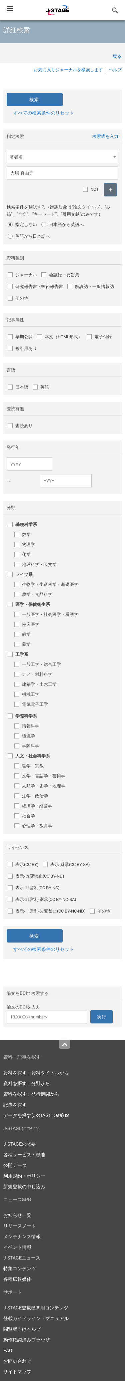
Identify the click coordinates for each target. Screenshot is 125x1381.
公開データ (15, 1165)
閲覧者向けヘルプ (22, 1329)
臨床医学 (30, 624)
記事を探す (15, 1104)
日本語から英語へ (66, 224)
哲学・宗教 (33, 766)
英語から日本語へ (32, 236)
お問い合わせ (17, 1361)
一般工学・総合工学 (41, 664)
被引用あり (26, 348)
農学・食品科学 (37, 594)
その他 (21, 298)
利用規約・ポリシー (24, 1176)
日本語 (21, 387)
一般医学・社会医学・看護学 (50, 614)
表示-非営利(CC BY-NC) (37, 888)
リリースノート (19, 1226)
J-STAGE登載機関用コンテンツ (35, 1307)
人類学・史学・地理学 (43, 786)
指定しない (26, 224)
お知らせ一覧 (17, 1215)
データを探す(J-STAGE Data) (36, 1115)
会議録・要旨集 (64, 275)
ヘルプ (115, 70)
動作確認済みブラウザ (26, 1339)
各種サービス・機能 (24, 1154)
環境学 (28, 736)
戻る (117, 56)
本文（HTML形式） (63, 337)
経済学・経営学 (37, 806)
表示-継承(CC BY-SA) (70, 864)
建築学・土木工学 (39, 684)
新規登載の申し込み (24, 1186)
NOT (94, 189)
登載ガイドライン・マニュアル (36, 1318)
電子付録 (103, 337)
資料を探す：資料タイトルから (36, 1072)
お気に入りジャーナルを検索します (68, 70)
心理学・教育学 (37, 826)
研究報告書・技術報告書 (39, 286)
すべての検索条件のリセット (43, 113)
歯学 (26, 634)
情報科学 (30, 726)
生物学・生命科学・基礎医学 (50, 584)
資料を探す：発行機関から (31, 1094)
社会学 (28, 816)
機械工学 (30, 694)
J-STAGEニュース (21, 1257)
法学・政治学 (35, 796)
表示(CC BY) (26, 864)
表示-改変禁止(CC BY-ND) (39, 876)
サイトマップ (17, 1371)
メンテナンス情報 (22, 1236)
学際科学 (30, 746)
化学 (26, 554)
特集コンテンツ (19, 1268)
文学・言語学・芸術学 (43, 776)
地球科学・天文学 (39, 564)
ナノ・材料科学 (37, 674)
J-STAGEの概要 (19, 1144)
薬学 (26, 644)
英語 (44, 387)
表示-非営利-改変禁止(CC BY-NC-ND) (50, 911)
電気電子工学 (35, 704)
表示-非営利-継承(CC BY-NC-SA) (45, 899)
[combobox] (62, 156)
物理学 (28, 544)
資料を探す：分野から (26, 1083)
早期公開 (24, 337)
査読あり (24, 425)
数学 (26, 534)
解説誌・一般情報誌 (94, 286)
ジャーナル (26, 275)
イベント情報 (17, 1247)
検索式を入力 (105, 136)
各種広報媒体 (17, 1279)
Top (64, 1044)
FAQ (7, 1350)
